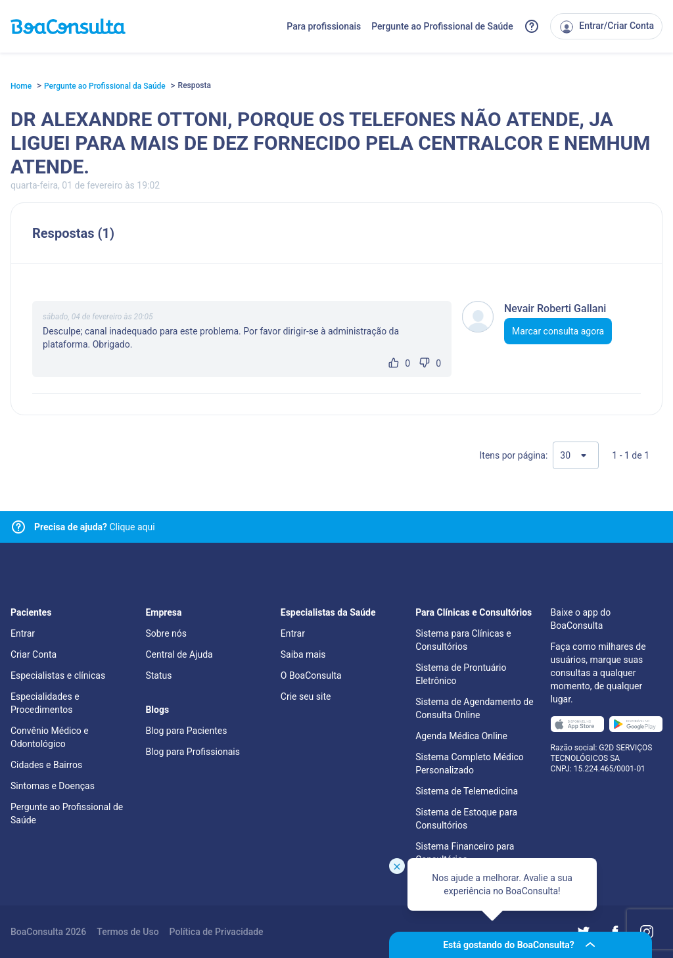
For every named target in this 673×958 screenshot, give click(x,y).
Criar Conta (34, 654)
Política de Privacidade (217, 931)
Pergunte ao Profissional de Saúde (442, 26)
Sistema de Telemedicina (466, 791)
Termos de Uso (127, 931)
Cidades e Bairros (46, 765)
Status (158, 675)
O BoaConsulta (311, 675)
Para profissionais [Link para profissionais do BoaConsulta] (324, 26)
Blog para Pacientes (186, 730)
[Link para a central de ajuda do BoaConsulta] (532, 26)
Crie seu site (306, 696)
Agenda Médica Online (461, 736)
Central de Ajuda (178, 654)
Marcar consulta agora (558, 331)
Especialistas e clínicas (58, 675)
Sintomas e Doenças (53, 786)
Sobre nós (166, 633)
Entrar (23, 633)
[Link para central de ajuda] (18, 527)
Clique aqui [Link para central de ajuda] (94, 527)
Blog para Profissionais (192, 751)
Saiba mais (303, 654)
